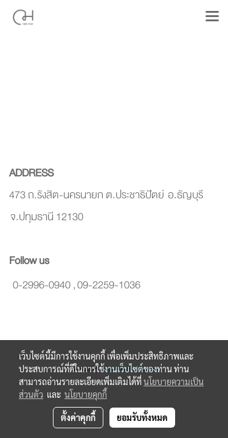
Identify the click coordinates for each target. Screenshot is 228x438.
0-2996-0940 (42, 285)
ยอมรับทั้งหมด (142, 417)
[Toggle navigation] (212, 17)
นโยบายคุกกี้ (85, 394)
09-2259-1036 (108, 285)
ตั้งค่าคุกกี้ (78, 417)
